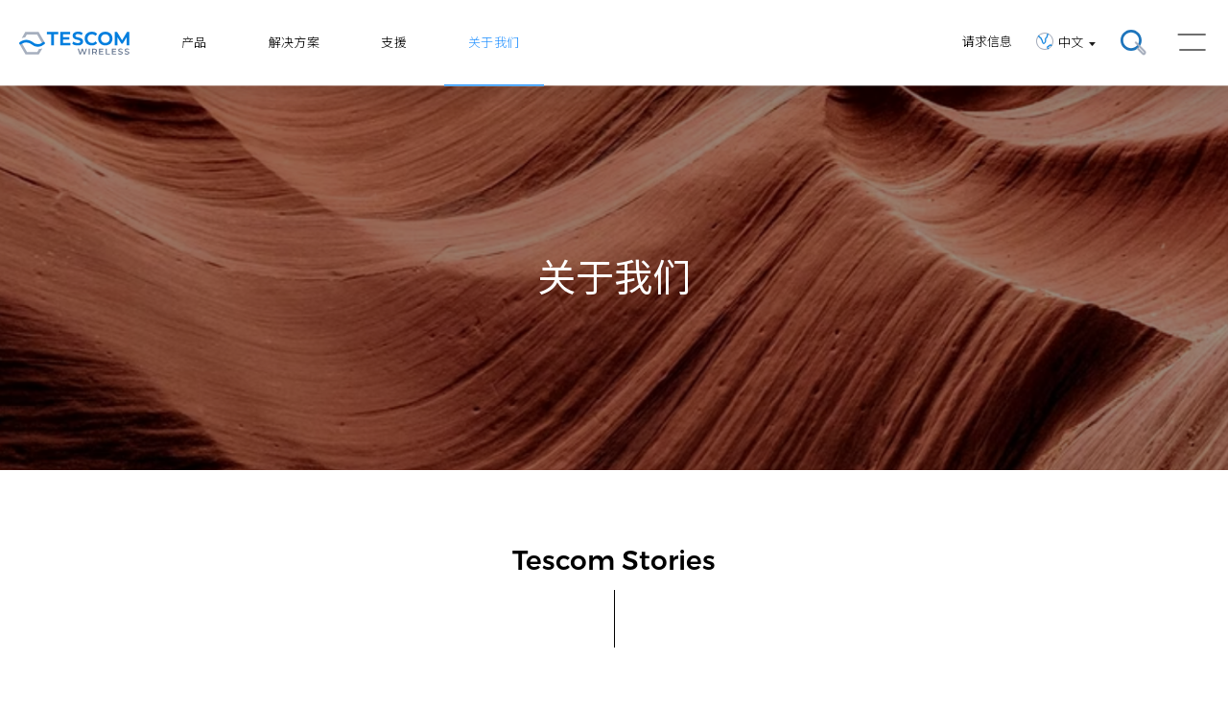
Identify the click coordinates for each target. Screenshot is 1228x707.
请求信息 (987, 41)
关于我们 (494, 42)
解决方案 (294, 42)
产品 (194, 42)
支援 (394, 42)
